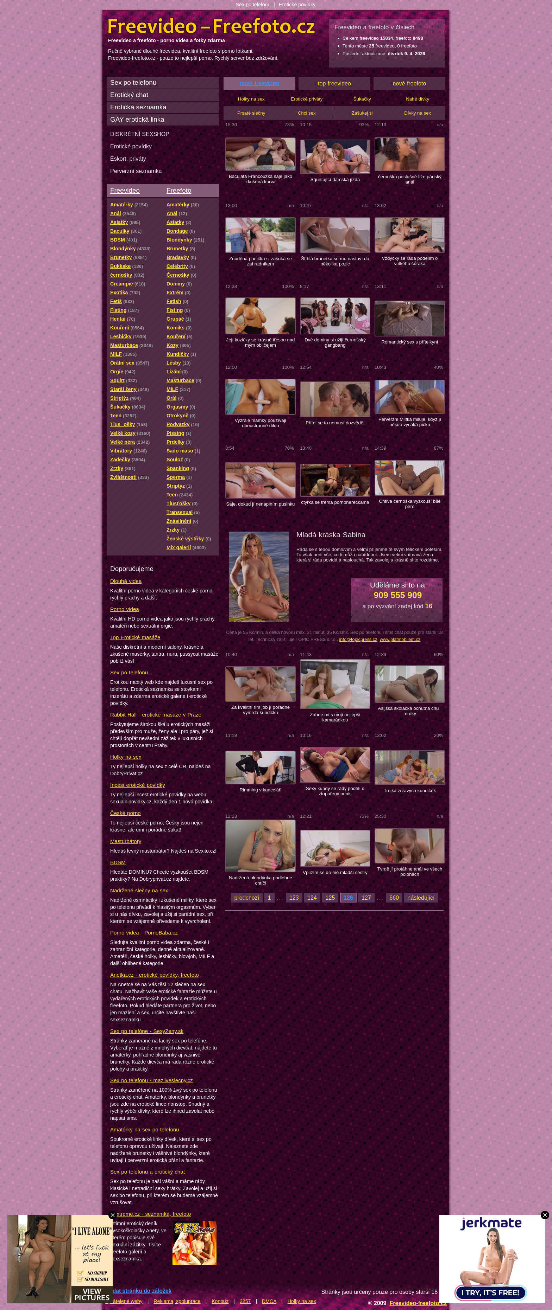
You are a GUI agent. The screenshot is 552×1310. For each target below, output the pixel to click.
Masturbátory (125, 841)
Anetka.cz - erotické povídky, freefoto (154, 975)
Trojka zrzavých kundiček (410, 790)
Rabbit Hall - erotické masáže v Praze (155, 715)
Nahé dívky (417, 99)
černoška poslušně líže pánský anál (409, 179)
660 (394, 897)
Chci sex (307, 113)
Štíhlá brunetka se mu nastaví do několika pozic (335, 261)
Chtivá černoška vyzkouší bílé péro (409, 504)
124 (312, 897)
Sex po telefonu (253, 4)
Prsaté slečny (251, 113)
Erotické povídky (297, 4)
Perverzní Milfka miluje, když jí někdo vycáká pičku (409, 422)
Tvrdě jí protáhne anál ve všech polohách (410, 871)
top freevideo (334, 83)
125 (330, 897)
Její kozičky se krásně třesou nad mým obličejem (260, 342)
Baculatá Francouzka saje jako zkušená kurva (260, 179)
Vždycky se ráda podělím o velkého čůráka (410, 261)
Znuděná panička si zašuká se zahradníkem (260, 261)
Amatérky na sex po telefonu (144, 1129)
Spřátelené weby (124, 1301)
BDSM (118, 862)
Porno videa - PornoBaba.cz (144, 933)
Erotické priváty (306, 99)
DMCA (269, 1301)
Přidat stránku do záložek (138, 1291)
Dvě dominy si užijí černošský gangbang (335, 342)
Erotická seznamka (138, 107)
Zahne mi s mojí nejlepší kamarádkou (335, 717)
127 (366, 897)
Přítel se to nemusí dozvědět (335, 422)
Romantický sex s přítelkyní (409, 342)
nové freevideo (260, 83)
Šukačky (362, 99)
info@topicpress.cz (358, 639)
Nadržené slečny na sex (139, 890)
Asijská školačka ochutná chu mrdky (410, 711)
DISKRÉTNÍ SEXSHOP (139, 134)
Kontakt (220, 1301)
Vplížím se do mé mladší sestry (335, 872)
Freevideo (125, 190)
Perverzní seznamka (136, 171)
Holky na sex (126, 757)
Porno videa (124, 609)
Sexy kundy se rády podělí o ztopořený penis (335, 791)
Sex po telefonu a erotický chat (147, 1172)
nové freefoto (409, 83)
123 (294, 897)
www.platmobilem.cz (400, 639)
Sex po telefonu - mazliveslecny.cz (151, 1080)
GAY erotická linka (137, 119)
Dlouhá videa (126, 581)
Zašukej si (362, 113)
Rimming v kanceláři (260, 789)
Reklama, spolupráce (176, 1301)
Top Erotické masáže (135, 637)
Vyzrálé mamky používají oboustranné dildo (261, 423)
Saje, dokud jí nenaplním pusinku (260, 504)
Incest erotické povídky (137, 785)
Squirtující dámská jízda (335, 179)
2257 (245, 1301)
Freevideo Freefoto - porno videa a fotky (211, 26)
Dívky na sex (417, 113)
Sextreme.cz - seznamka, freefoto (150, 1214)
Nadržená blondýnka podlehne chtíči (260, 880)
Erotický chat (129, 94)
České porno (125, 813)
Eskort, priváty (128, 158)
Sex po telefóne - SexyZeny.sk (146, 1031)
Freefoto (179, 190)
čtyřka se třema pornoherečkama (335, 502)
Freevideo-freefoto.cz (418, 1303)
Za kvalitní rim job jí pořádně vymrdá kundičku (260, 710)
